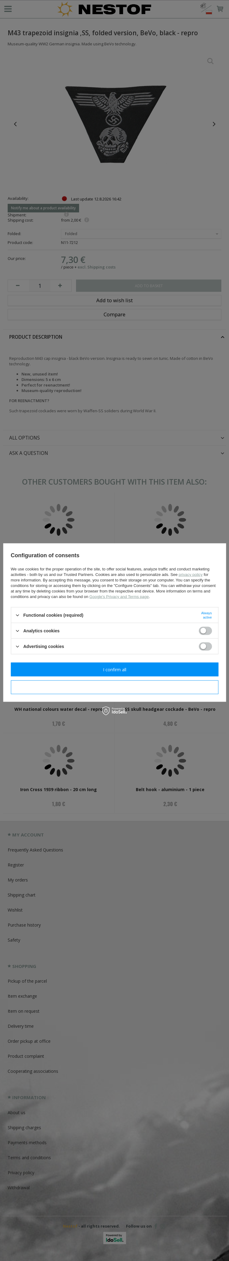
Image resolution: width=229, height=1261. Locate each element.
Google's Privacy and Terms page (119, 596)
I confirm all (114, 669)
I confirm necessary (114, 687)
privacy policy (191, 574)
